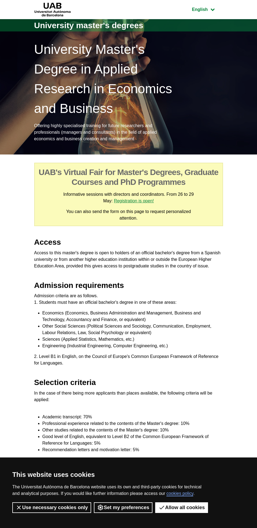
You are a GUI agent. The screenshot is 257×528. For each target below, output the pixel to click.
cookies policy (179, 493)
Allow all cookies (181, 507)
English (207, 9)
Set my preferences (123, 507)
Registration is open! (134, 201)
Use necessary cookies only (52, 507)
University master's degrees (88, 25)
